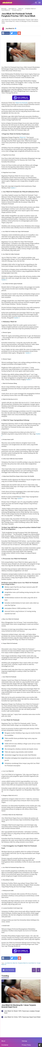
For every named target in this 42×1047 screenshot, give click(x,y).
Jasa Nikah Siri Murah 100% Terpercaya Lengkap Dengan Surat (22, 1012)
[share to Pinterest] (19, 33)
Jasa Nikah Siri (11, 28)
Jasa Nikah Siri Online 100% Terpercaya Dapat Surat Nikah (22, 1017)
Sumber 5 (29, 379)
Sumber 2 (4, 279)
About (3, 1041)
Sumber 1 (13, 188)
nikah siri (15, 963)
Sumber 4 (28, 353)
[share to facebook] (5, 33)
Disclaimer (4, 1045)
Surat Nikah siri (32, 963)
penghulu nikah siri (23, 963)
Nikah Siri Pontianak (21, 102)
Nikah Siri (23, 137)
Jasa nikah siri (8, 963)
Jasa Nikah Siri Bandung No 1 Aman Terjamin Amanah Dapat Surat (18, 1006)
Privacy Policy (26, 1045)
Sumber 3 (17, 318)
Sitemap (24, 1041)
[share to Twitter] (13, 33)
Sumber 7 (20, 498)
